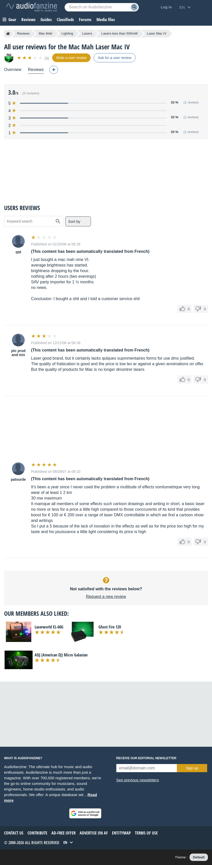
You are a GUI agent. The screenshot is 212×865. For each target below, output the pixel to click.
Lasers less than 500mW (119, 33)
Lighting (67, 33)
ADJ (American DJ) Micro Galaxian (61, 655)
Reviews (28, 19)
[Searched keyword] (102, 7)
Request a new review (106, 596)
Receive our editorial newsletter (146, 758)
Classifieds (65, 19)
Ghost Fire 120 (109, 627)
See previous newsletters (137, 780)
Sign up (192, 768)
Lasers (87, 33)
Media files (105, 19)
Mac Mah (45, 33)
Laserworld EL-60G (49, 627)
